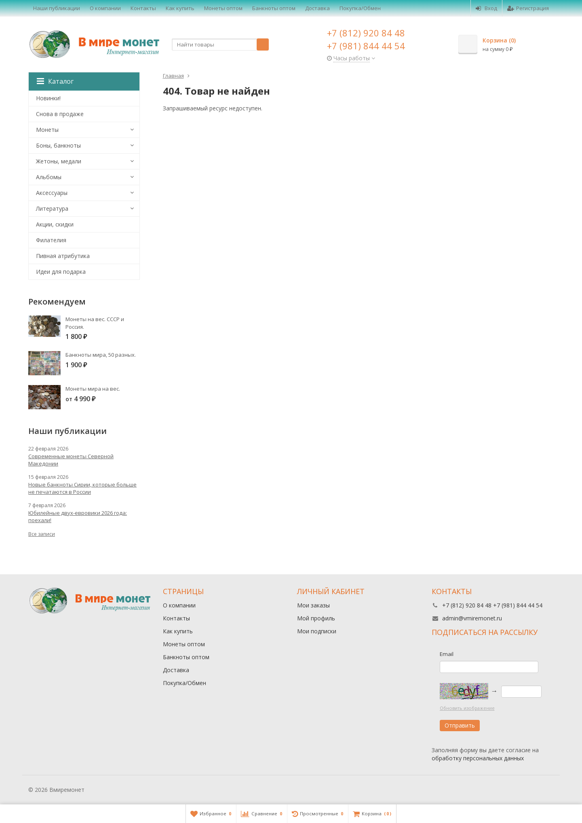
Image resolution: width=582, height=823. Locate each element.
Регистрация (528, 8)
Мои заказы (313, 605)
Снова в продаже (60, 114)
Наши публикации (56, 8)
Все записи (41, 534)
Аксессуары (51, 193)
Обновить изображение (467, 708)
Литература (52, 208)
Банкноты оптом (273, 8)
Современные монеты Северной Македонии (71, 460)
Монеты (47, 129)
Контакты (143, 8)
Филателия (51, 240)
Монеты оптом (223, 8)
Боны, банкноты (58, 145)
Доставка (317, 8)
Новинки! (48, 98)
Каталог (55, 81)
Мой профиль (316, 618)
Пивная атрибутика (63, 256)
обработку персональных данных (478, 758)
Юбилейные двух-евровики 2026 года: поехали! (77, 516)
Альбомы (48, 177)
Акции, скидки (55, 224)
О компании (105, 8)
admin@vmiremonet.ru (472, 618)
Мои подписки (316, 631)
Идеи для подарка (61, 271)
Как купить (180, 8)
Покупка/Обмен (360, 8)
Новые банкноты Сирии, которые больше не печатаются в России (82, 488)
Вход (486, 8)
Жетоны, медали (58, 161)
